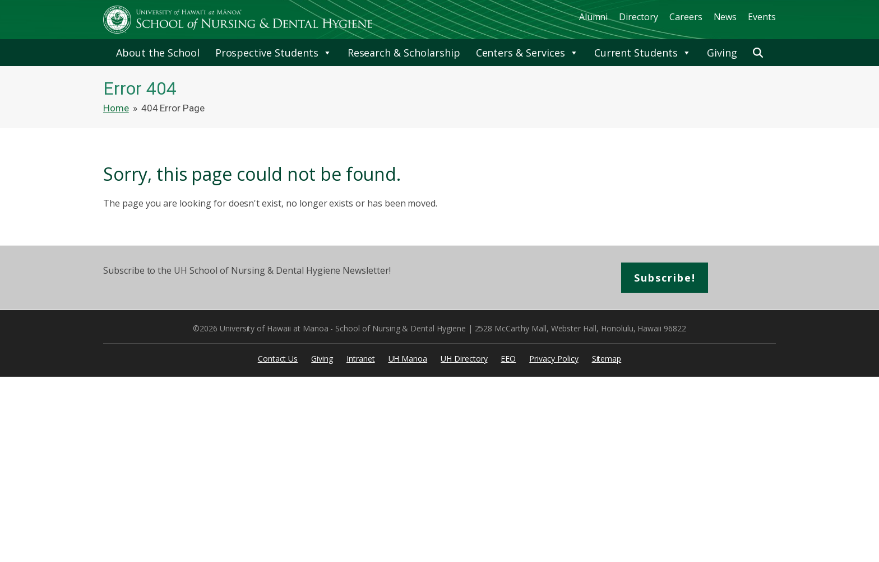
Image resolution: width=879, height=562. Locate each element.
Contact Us (278, 358)
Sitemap (607, 358)
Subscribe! (665, 277)
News (725, 17)
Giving (722, 52)
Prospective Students (273, 52)
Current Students (642, 52)
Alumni (593, 17)
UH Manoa (408, 358)
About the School (157, 52)
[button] (758, 52)
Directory (638, 17)
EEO (508, 358)
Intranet (360, 358)
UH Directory (464, 358)
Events (762, 17)
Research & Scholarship (404, 52)
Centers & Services (527, 52)
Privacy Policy (553, 358)
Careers (685, 17)
